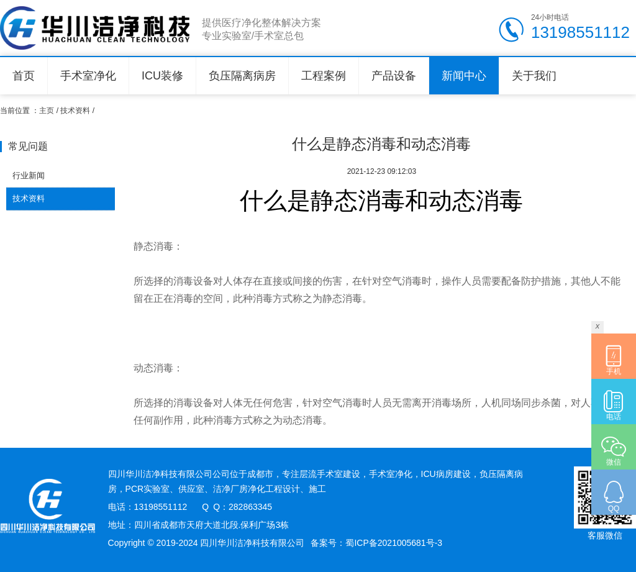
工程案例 (323, 76)
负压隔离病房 (242, 76)
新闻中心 (464, 76)
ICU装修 (162, 76)
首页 (23, 76)
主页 (46, 110)
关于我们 (534, 76)
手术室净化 (88, 76)
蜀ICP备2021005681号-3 (393, 543)
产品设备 (393, 76)
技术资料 (75, 110)
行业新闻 (28, 175)
